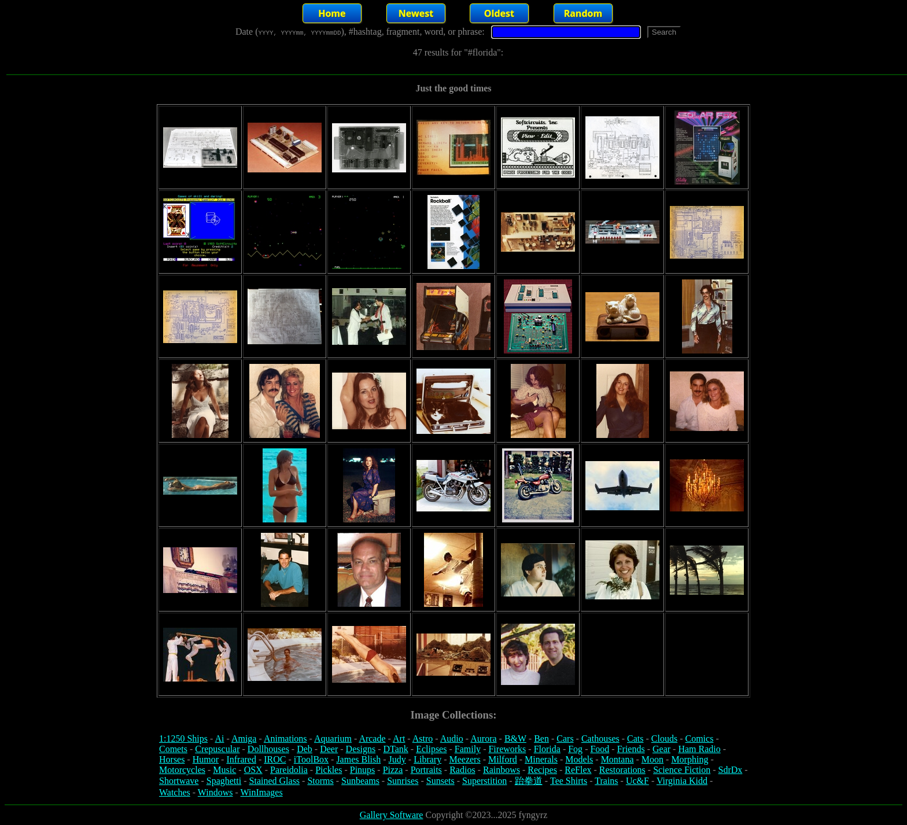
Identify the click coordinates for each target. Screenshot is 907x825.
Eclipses (431, 749)
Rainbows (501, 770)
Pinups (362, 770)
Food (599, 749)
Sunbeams (360, 781)
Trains (606, 781)
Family (468, 749)
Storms (320, 781)
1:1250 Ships (183, 738)
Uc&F (637, 781)
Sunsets (440, 781)
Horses (172, 759)
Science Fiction (681, 770)
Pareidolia (289, 770)
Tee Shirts (568, 781)
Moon (652, 759)
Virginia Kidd (682, 781)
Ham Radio (699, 749)
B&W (515, 738)
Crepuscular (217, 749)
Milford (502, 759)
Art (399, 738)
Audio (451, 738)
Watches (174, 792)
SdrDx (730, 770)
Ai (219, 738)
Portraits (426, 770)
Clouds (664, 738)
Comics (699, 738)
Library (427, 759)
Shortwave (178, 781)
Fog (575, 749)
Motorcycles (182, 770)
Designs (361, 749)
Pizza (393, 770)
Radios (462, 770)
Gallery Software (391, 815)
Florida (547, 749)
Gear (661, 749)
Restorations (622, 770)
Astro (422, 738)
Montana (617, 759)
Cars (564, 738)
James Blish (358, 759)
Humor (206, 759)
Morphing (689, 759)
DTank (395, 749)
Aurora (483, 738)
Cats (635, 738)
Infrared (241, 759)
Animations (285, 738)
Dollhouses (268, 749)
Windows (215, 792)
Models (579, 759)
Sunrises (402, 781)
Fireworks (507, 749)
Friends (631, 749)
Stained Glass (274, 781)
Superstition (484, 781)
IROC (275, 759)
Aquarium (333, 738)
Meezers (464, 759)
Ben (541, 738)
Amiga (244, 738)
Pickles (328, 770)
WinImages (262, 792)
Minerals (541, 759)
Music (224, 770)
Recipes (542, 770)
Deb (304, 749)
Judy (397, 759)
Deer (329, 749)
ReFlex (578, 770)
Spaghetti (224, 781)
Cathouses (600, 738)
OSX (253, 770)
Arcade (372, 738)
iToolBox (311, 759)
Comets (173, 749)
